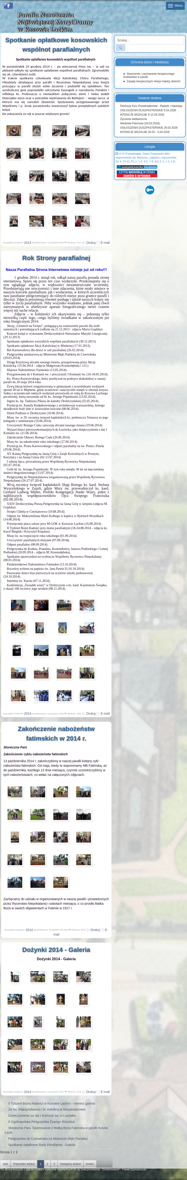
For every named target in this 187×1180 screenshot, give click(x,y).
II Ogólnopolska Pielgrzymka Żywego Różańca (41, 1122)
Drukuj (88, 242)
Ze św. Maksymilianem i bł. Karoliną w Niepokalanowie (47, 1109)
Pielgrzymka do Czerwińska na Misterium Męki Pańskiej (47, 1138)
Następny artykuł (70, 1164)
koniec (90, 1164)
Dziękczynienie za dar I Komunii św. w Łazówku (42, 1115)
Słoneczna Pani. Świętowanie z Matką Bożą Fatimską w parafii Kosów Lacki (56, 1130)
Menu (175, 5)
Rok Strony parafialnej (56, 258)
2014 (27, 242)
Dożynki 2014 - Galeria (56, 949)
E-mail (103, 242)
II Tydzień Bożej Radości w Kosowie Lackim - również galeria (51, 1103)
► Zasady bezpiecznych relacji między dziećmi (152, 81)
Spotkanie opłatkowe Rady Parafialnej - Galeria (41, 1145)
